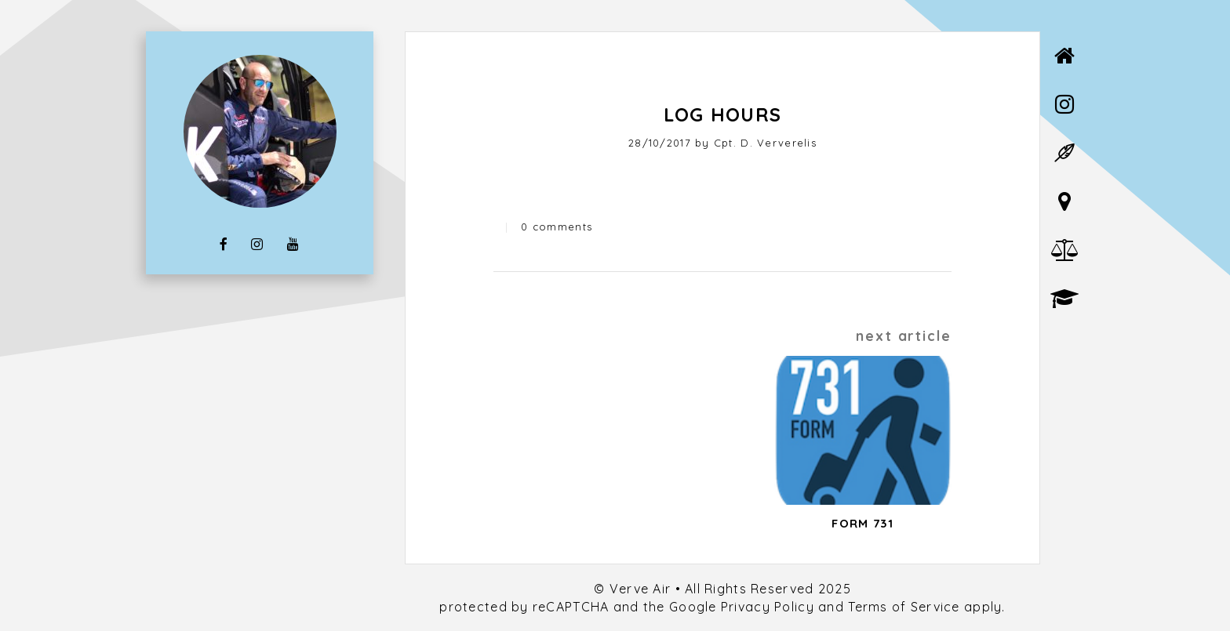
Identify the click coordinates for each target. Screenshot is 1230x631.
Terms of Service (903, 607)
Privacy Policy (767, 607)
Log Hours (723, 114)
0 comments (556, 226)
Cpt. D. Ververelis (765, 142)
